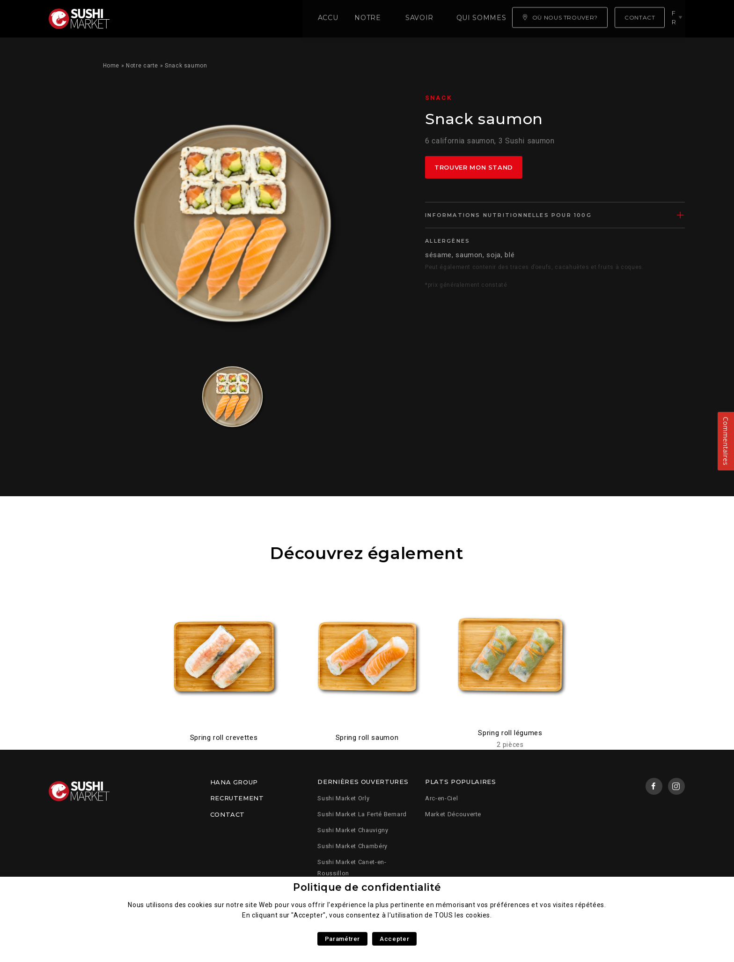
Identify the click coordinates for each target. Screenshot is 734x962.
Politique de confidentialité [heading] (367, 887)
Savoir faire (268, 19)
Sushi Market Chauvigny (352, 830)
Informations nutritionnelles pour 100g (508, 215)
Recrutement (237, 798)
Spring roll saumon (367, 737)
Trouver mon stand (473, 167)
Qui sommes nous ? (348, 19)
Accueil (144, 19)
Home (111, 65)
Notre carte (201, 19)
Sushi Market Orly (343, 798)
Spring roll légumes (510, 733)
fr (675, 18)
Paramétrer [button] (342, 938)
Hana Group (234, 782)
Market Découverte (453, 814)
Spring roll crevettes (223, 737)
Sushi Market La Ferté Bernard (362, 814)
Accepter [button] (394, 938)
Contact (227, 814)
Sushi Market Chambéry (352, 846)
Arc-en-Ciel (441, 798)
